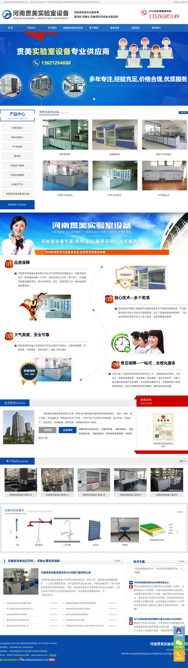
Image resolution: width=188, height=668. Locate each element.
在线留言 (135, 28)
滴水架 (97, 545)
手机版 (176, 2)
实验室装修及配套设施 (17, 193)
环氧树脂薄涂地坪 (158, 540)
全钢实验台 (17, 127)
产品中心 (31, 28)
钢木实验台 (17, 137)
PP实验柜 (17, 146)
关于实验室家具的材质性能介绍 (19, 609)
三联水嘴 (68, 545)
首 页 (10, 28)
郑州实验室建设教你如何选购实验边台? (152, 583)
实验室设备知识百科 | (21, 560)
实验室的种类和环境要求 (16, 614)
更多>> (182, 461)
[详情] (137, 573)
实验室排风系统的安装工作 (17, 626)
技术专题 (139, 561)
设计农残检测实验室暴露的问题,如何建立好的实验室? (158, 620)
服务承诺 (114, 28)
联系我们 (184, 2)
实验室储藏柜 (17, 175)
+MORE (183, 113)
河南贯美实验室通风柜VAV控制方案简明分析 (66, 572)
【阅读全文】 (47, 595)
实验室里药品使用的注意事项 (77, 609)
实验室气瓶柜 (17, 165)
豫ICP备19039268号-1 (9, 660)
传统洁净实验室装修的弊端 (76, 614)
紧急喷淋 (40, 545)
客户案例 (93, 28)
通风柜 (17, 156)
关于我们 (52, 28)
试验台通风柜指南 (48, 560)
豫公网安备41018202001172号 (33, 660)
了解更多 (47, 430)
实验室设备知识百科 (73, 28)
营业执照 (52, 655)
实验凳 (126, 545)
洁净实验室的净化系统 (74, 620)
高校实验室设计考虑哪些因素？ (19, 603)
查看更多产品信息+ (17, 204)
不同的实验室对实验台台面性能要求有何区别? (84, 626)
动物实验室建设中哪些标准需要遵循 (80, 603)
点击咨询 (67, 430)
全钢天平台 (17, 184)
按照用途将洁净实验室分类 (17, 620)
